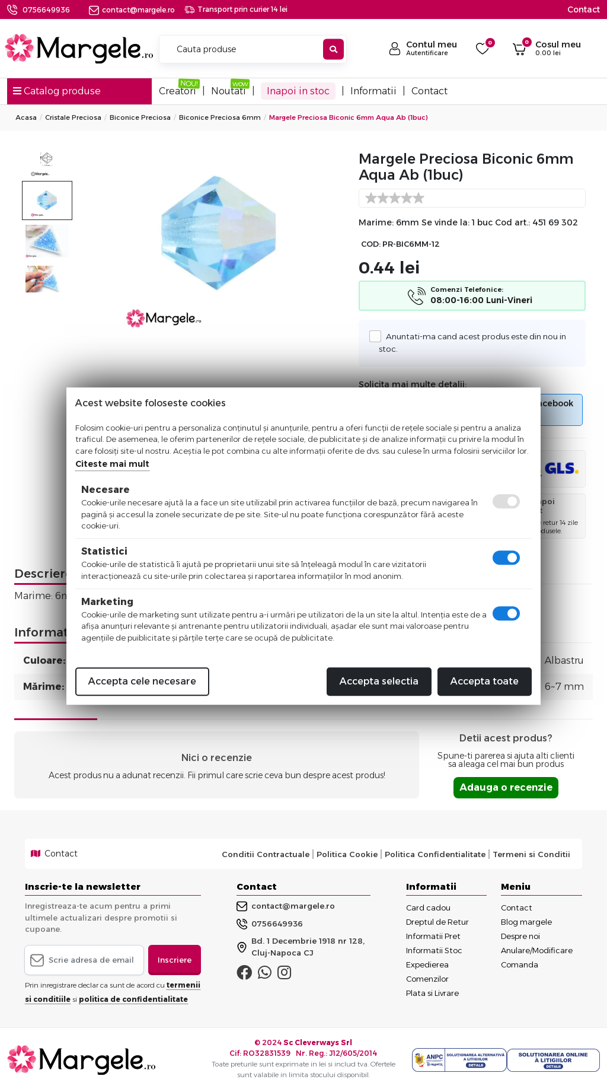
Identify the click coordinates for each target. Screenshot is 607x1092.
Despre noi (520, 936)
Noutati (228, 91)
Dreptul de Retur (437, 922)
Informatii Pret (433, 936)
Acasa (26, 117)
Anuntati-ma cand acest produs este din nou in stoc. (472, 341)
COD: (371, 244)
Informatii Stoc (434, 950)
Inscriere (174, 959)
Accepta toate (485, 681)
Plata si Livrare (432, 993)
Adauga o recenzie (505, 787)
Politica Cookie (347, 854)
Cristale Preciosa (73, 117)
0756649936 (46, 9)
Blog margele (526, 922)
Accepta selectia (379, 681)
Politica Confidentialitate (435, 854)
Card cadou (428, 907)
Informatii (373, 91)
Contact (583, 9)
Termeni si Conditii (531, 854)
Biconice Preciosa (140, 117)
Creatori (177, 91)
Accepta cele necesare (142, 681)
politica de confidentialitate (133, 999)
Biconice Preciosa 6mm (220, 117)
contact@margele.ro (132, 9)
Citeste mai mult (112, 464)
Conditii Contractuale (265, 854)
